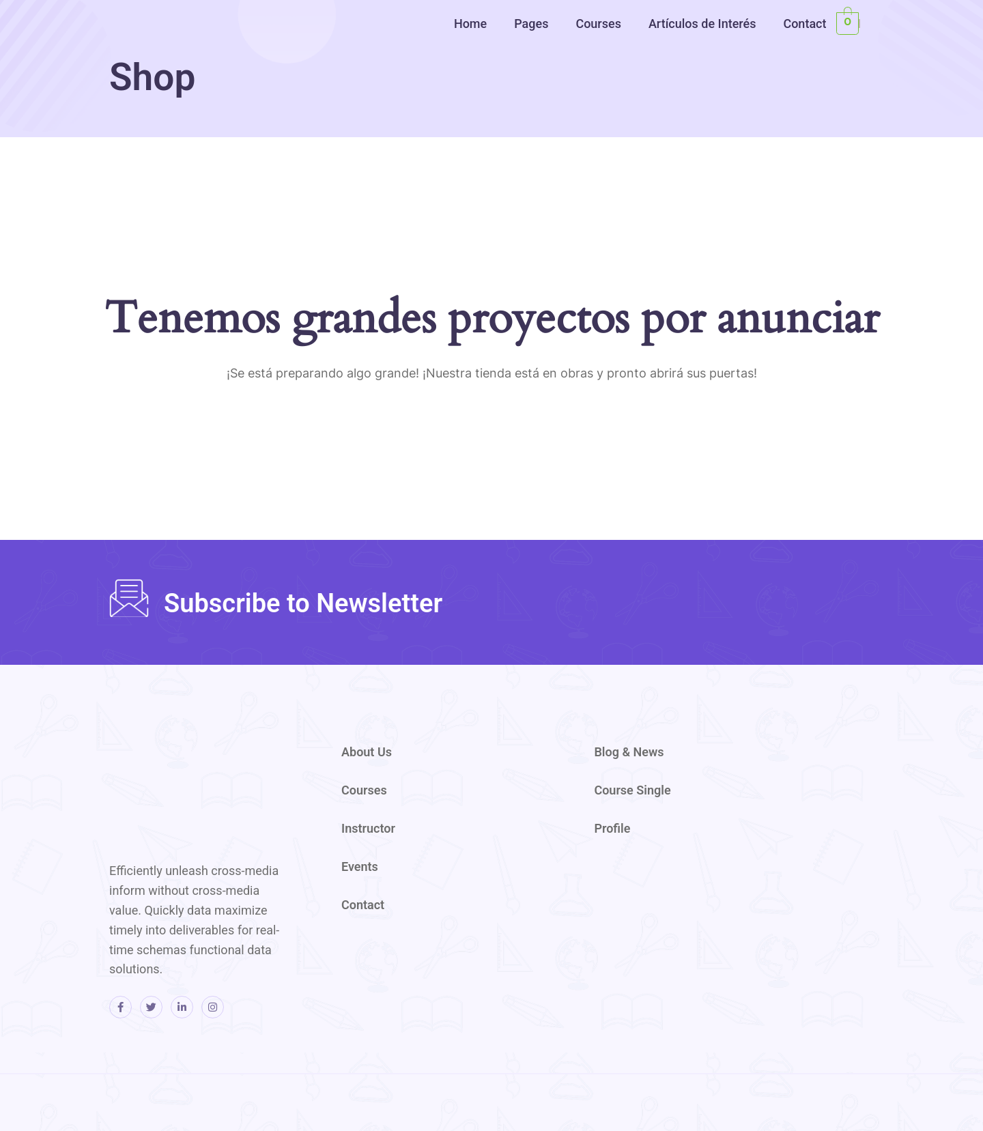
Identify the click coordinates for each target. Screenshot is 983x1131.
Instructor (368, 828)
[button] (474, 23)
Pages (531, 23)
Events (359, 866)
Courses (598, 23)
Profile (612, 828)
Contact (804, 23)
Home (470, 23)
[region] (805, 107)
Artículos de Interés (702, 23)
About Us (366, 752)
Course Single (632, 790)
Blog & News (629, 752)
